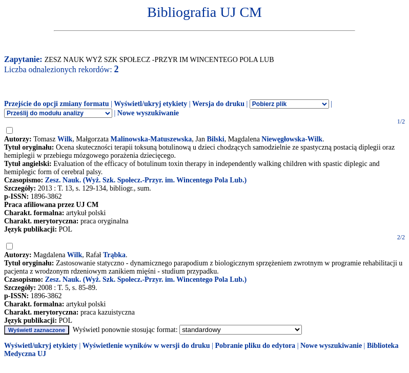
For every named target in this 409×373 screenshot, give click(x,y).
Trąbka (114, 255)
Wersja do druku (218, 104)
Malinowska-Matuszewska (151, 139)
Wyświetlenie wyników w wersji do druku (146, 345)
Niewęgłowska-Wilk (291, 139)
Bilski (215, 139)
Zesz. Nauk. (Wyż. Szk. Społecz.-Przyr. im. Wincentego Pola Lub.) (146, 180)
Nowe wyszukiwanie (148, 113)
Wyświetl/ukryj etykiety (150, 104)
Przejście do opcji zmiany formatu (56, 104)
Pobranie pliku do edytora (255, 345)
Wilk (64, 139)
